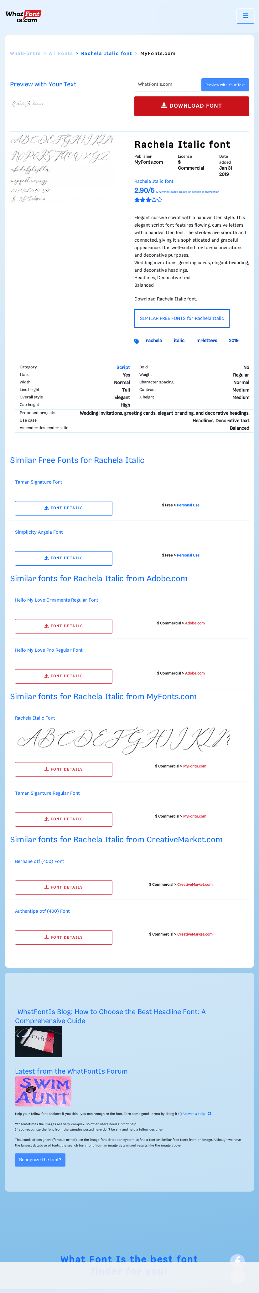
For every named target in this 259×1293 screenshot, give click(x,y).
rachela (154, 340)
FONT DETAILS (63, 508)
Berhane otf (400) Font (39, 861)
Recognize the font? (40, 1159)
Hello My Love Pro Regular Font (49, 650)
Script (123, 367)
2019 (234, 340)
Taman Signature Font (38, 482)
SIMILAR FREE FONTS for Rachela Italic (182, 318)
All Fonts (61, 53)
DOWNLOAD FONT (191, 105)
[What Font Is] (23, 16)
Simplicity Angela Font (39, 532)
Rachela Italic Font (35, 718)
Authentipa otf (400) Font (42, 911)
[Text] (166, 84)
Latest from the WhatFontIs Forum (71, 1071)
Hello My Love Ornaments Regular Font (56, 600)
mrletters (206, 340)
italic (179, 340)
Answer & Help (197, 1114)
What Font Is (93, 1260)
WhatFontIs (25, 53)
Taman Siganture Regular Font (47, 793)
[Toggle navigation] (245, 16)
